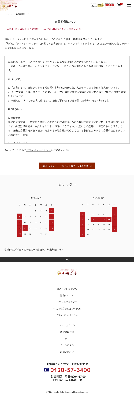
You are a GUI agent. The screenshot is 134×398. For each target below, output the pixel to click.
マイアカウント (67, 325)
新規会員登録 (67, 331)
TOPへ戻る (67, 259)
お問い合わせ (67, 351)
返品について (67, 295)
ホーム (9, 14)
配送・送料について (67, 288)
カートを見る (67, 345)
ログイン (67, 338)
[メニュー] (129, 5)
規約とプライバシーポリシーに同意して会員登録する (67, 166)
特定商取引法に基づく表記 (67, 308)
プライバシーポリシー (38, 150)
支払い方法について (67, 301)
